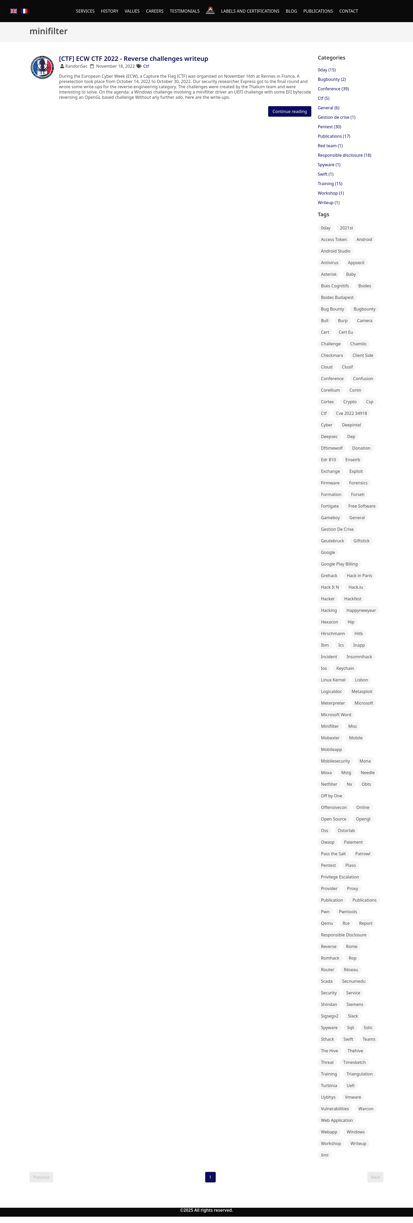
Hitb (359, 633)
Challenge (331, 344)
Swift (348, 1039)
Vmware (353, 1097)
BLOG (291, 11)
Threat (327, 1062)
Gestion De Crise (337, 529)
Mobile (355, 738)
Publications (364, 900)
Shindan (329, 1004)
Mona (365, 761)
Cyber (326, 425)
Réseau (351, 969)
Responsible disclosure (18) (344, 155)
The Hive (329, 1051)
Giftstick (361, 541)
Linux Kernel (333, 680)
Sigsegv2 (329, 1016)
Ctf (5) (323, 98)
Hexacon (329, 622)
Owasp (328, 842)
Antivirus (329, 263)
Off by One (331, 796)
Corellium (330, 390)
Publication (332, 900)
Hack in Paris (359, 575)
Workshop (331, 1143)
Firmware (330, 483)
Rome (352, 946)
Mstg (346, 772)
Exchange (330, 471)
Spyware (329, 1027)
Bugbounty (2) (332, 79)
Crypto (350, 402)
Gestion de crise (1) (336, 117)
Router (327, 969)
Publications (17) (334, 136)
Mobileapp (331, 749)
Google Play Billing (339, 564)
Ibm (325, 645)
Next (375, 1177)
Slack (353, 1016)
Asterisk (329, 274)
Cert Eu (346, 332)
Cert (325, 332)
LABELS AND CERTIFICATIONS (250, 11)
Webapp (329, 1132)
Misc (352, 726)
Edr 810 (328, 460)
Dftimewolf (332, 448)
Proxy (352, 888)
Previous (41, 1177)
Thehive (355, 1051)
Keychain (345, 668)
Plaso (350, 865)
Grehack (329, 575)
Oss (324, 830)
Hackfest (352, 599)
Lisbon (361, 680)
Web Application (337, 1120)
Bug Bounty (332, 309)
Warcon (365, 1109)
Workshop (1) (331, 193)
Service (353, 993)
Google (328, 552)
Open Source (333, 819)
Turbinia (329, 1085)
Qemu (327, 923)
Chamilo (358, 344)
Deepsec (329, 436)
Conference (332, 378)
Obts (366, 784)
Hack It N (330, 587)
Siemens (355, 1004)
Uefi (351, 1085)
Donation (361, 448)
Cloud (326, 367)
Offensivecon (334, 807)
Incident (329, 657)
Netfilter (329, 784)
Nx (349, 784)
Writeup (358, 1143)
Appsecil (356, 263)
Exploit (356, 471)
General (357, 517)
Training (329, 1074)
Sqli (350, 1027)
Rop (352, 958)
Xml (324, 1155)
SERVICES (85, 11)
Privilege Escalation (340, 877)
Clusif (347, 367)
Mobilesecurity (335, 761)
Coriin (355, 390)
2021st (346, 228)
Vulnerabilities (335, 1109)
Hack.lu (355, 587)
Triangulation (360, 1074)
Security (329, 993)
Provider (329, 888)
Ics (341, 645)
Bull (324, 320)
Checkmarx (332, 355)
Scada (326, 981)
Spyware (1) (329, 165)
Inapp (359, 645)
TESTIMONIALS (185, 11)
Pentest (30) (329, 127)
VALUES (132, 11)
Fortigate (330, 506)
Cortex (327, 402)
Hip (351, 622)
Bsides (364, 286)
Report (365, 923)
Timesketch (354, 1062)
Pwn (325, 912)
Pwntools (348, 912)
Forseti (357, 494)
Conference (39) (333, 89)
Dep (351, 436)
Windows (356, 1132)
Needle (368, 772)
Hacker (328, 599)
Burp (343, 320)
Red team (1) (330, 146)
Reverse (328, 946)
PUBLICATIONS (318, 11)
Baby (351, 274)
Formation (331, 494)
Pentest (328, 865)
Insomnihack (359, 657)
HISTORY (109, 11)
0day (325, 228)
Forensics (358, 483)
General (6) (328, 108)
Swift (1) (325, 174)
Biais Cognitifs (335, 286)
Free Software (362, 506)
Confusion (363, 378)
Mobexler (330, 738)
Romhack (330, 958)
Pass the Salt (333, 854)
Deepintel (351, 425)
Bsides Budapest (337, 297)
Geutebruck (332, 541)
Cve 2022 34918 (351, 413)
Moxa (326, 772)
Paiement (353, 842)
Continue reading (290, 111)
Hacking (329, 610)
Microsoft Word (336, 715)
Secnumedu (354, 981)
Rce (346, 923)
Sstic (368, 1027)
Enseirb (352, 460)
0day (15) (327, 70)
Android (364, 239)
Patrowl (362, 854)
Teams (369, 1039)
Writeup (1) (329, 202)
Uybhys (328, 1097)
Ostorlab (346, 830)
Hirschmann (333, 633)
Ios (324, 668)
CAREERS (155, 11)
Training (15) (330, 183)
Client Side (363, 355)
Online (363, 807)
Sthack (327, 1039)
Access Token (334, 239)
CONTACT (348, 11)
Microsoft (364, 703)
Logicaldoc (331, 691)
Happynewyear (361, 610)
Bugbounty (364, 309)
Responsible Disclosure (343, 935)
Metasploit (361, 691)
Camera (364, 320)
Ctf (146, 66)
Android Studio (335, 251)
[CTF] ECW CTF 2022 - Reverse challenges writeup (133, 58)
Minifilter (330, 726)
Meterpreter (333, 703)
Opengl (363, 819)
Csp (369, 402)
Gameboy (330, 517)
